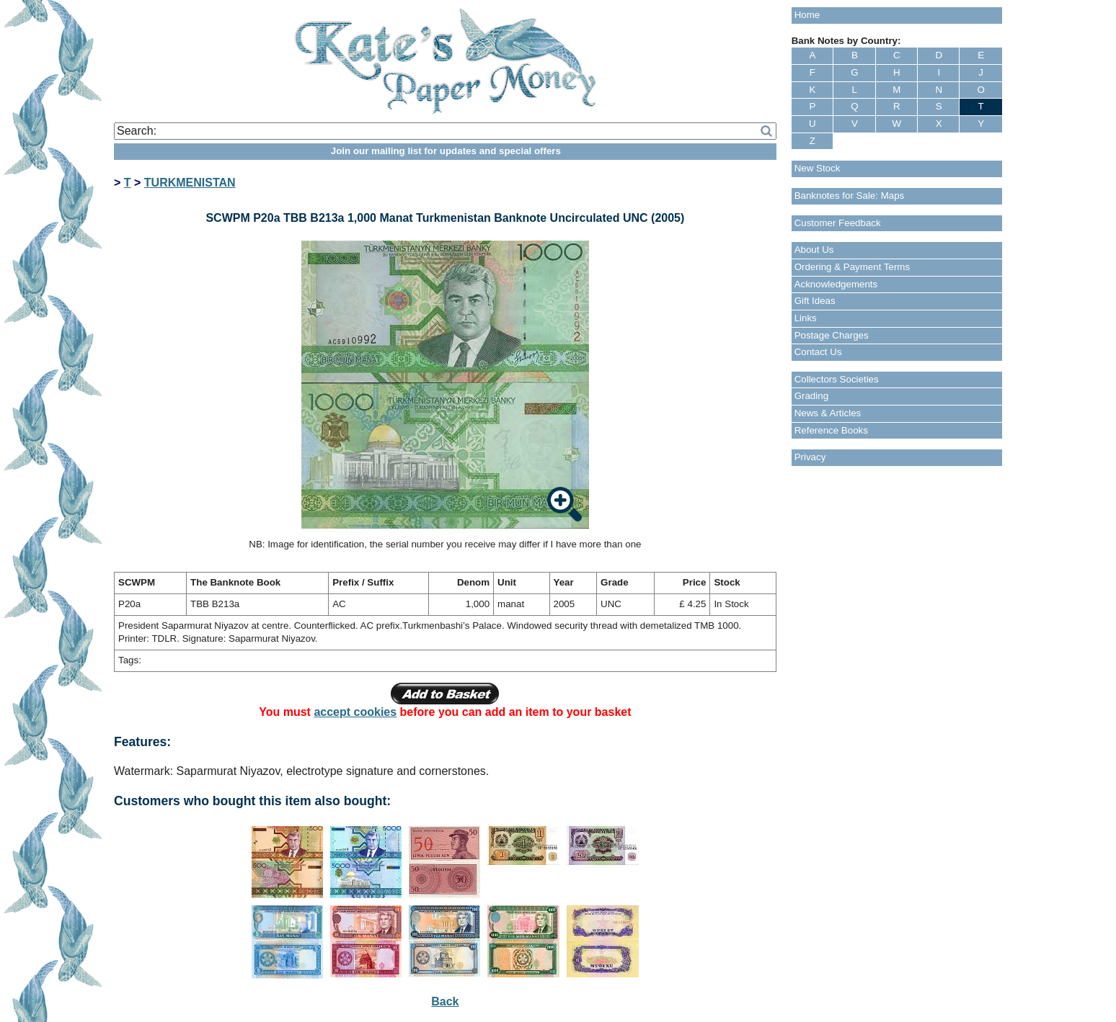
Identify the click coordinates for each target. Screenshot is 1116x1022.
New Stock (817, 168)
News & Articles (828, 413)
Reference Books (831, 430)
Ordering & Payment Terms (852, 266)
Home (807, 14)
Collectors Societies (836, 379)
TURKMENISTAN (190, 182)
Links (805, 318)
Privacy (810, 457)
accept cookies (355, 712)
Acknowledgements (836, 284)
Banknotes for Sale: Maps (849, 195)
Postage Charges (831, 335)
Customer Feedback (837, 223)
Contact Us (818, 351)
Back (445, 1001)
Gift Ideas (815, 300)
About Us (814, 249)
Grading (811, 395)
